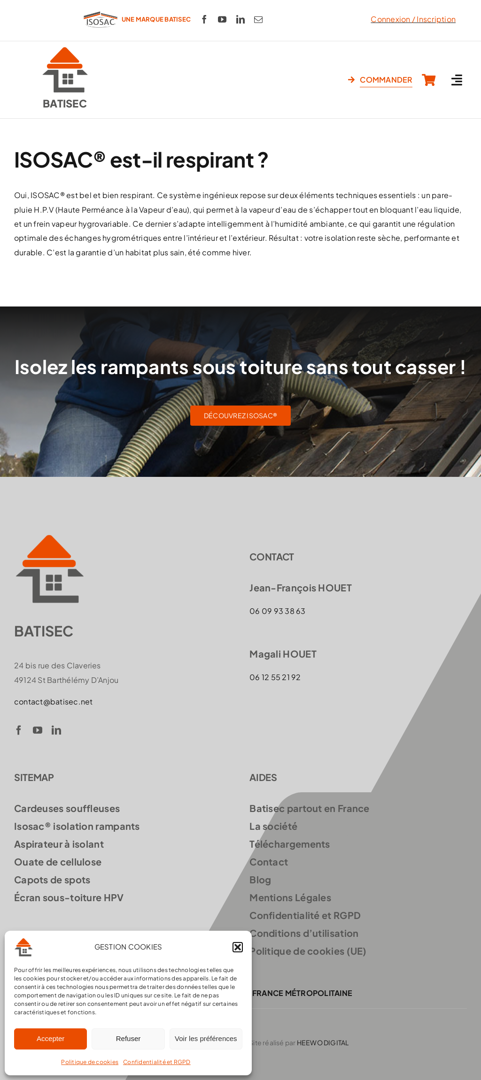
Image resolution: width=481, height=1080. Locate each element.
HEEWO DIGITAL (323, 1042)
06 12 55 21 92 (275, 677)
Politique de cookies (89, 1061)
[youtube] (222, 19)
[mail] (258, 19)
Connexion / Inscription (413, 19)
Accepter (50, 1038)
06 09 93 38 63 (277, 611)
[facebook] (204, 19)
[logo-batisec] (64, 49)
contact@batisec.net (53, 701)
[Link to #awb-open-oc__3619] (456, 80)
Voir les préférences (206, 1038)
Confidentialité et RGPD (157, 1061)
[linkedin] (240, 19)
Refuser (128, 1038)
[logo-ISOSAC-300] (100, 10)
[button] (237, 947)
